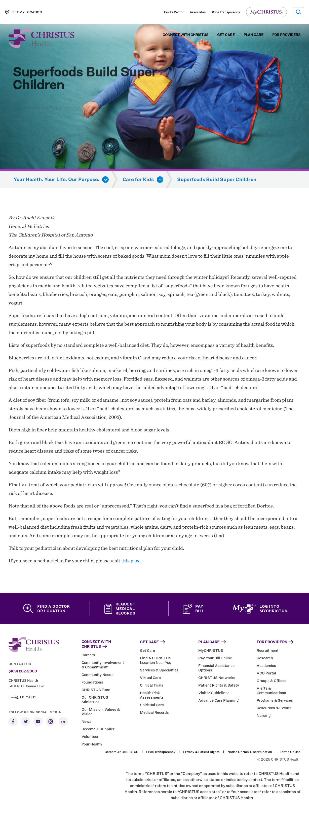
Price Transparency (226, 12)
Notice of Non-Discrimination (249, 752)
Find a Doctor (173, 12)
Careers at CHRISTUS (121, 752)
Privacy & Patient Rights (201, 752)
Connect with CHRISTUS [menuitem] (185, 35)
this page (131, 561)
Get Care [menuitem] (226, 35)
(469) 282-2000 (23, 671)
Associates (198, 12)
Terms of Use (290, 752)
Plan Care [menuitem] (253, 35)
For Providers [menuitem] (286, 35)
